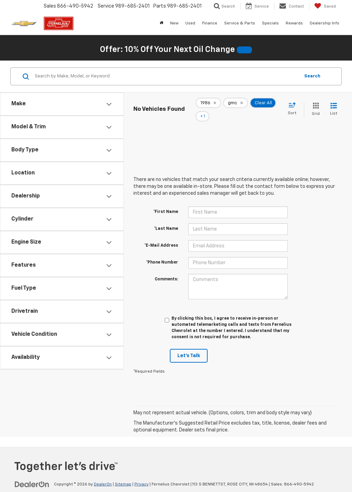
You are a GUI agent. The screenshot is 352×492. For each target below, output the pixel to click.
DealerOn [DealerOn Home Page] (103, 475)
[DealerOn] (32, 474)
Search (312, 76)
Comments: (166, 270)
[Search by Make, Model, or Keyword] (166, 76)
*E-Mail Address (161, 236)
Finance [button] (209, 23)
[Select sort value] (294, 104)
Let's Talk (188, 346)
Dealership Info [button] (324, 23)
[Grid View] (314, 104)
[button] (244, 49)
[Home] (161, 23)
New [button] (174, 23)
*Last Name (166, 219)
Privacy (141, 475)
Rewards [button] (294, 23)
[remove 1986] (208, 105)
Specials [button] (270, 23)
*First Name (165, 203)
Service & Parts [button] (239, 23)
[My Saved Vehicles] (325, 6)
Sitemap (123, 475)
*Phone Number (162, 253)
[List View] (333, 104)
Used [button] (190, 23)
